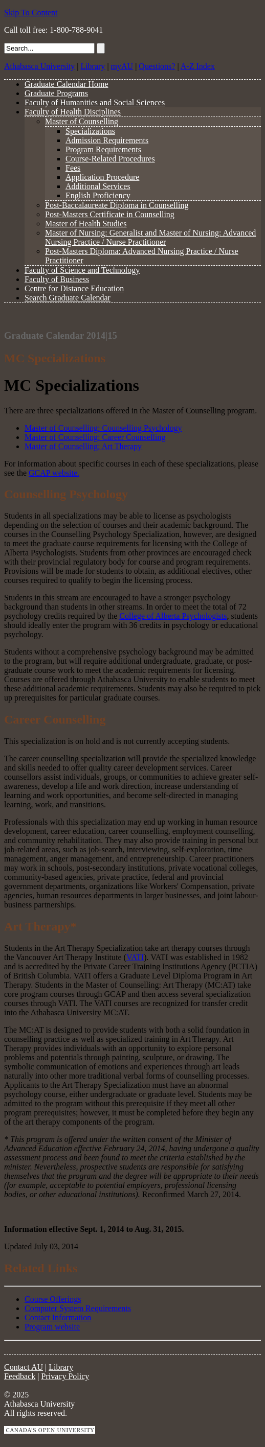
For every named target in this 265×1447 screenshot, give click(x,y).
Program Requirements (103, 149)
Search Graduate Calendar (68, 297)
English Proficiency (97, 195)
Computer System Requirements (78, 1308)
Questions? (157, 66)
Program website (52, 1326)
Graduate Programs (56, 93)
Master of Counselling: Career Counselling (95, 437)
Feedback (19, 1376)
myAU (122, 66)
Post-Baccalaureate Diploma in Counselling (116, 205)
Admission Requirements (106, 140)
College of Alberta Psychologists (173, 616)
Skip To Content (30, 12)
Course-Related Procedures (110, 158)
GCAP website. (54, 473)
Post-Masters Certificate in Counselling (109, 214)
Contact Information (58, 1317)
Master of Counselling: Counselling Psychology (103, 428)
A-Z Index (198, 66)
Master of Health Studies (86, 223)
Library (92, 66)
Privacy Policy (65, 1376)
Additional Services (97, 186)
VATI (135, 957)
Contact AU (23, 1367)
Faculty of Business (57, 279)
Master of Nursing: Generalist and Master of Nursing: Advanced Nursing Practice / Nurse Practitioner (150, 237)
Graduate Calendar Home (66, 84)
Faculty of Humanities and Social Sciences (95, 102)
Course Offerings (53, 1299)
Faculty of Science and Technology (82, 270)
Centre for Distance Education (74, 288)
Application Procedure (102, 177)
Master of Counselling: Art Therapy (83, 446)
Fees (72, 168)
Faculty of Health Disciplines (73, 111)
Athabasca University (39, 66)
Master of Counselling (81, 121)
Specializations (90, 131)
